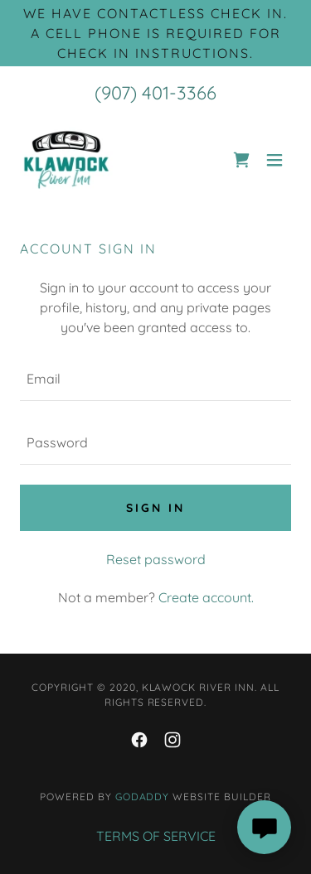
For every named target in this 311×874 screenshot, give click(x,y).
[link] (66, 160)
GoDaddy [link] (142, 796)
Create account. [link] (206, 597)
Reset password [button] (156, 559)
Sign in (155, 507)
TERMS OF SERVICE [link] (156, 836)
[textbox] (155, 379)
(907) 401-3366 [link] (155, 92)
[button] (274, 159)
